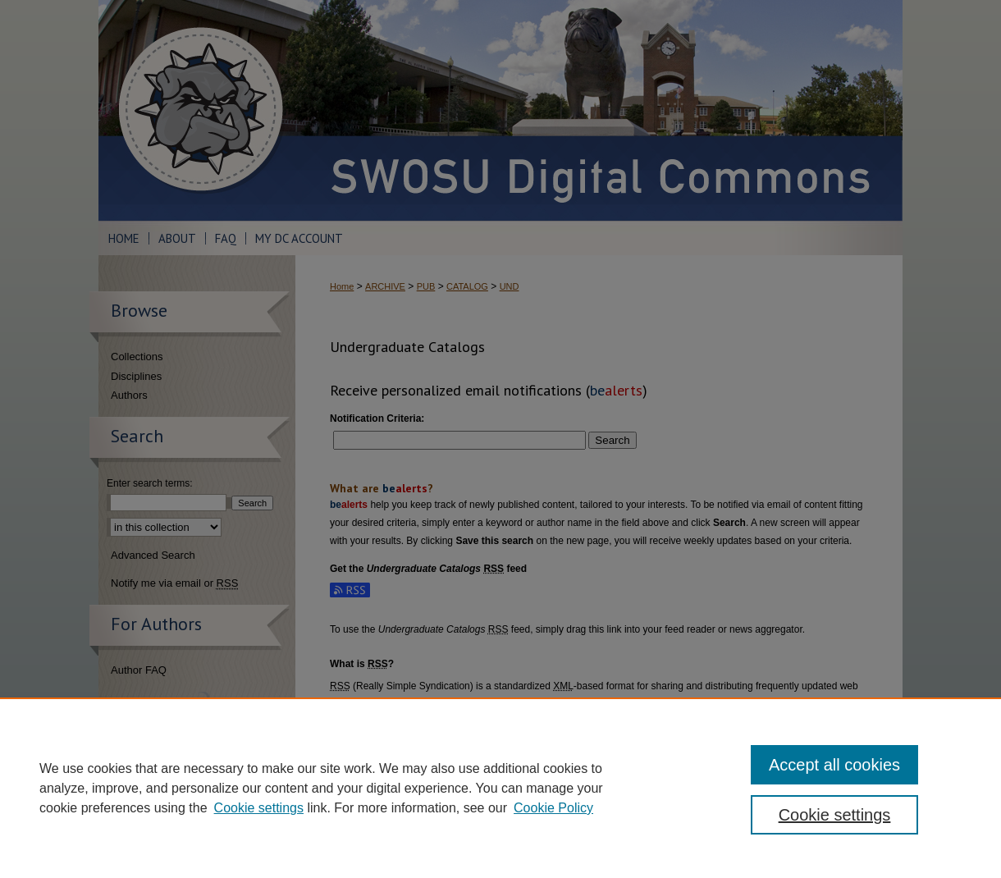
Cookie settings (259, 808)
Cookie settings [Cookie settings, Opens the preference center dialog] (835, 815)
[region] (500, 787)
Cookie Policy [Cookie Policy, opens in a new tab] (553, 808)
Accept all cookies (834, 765)
